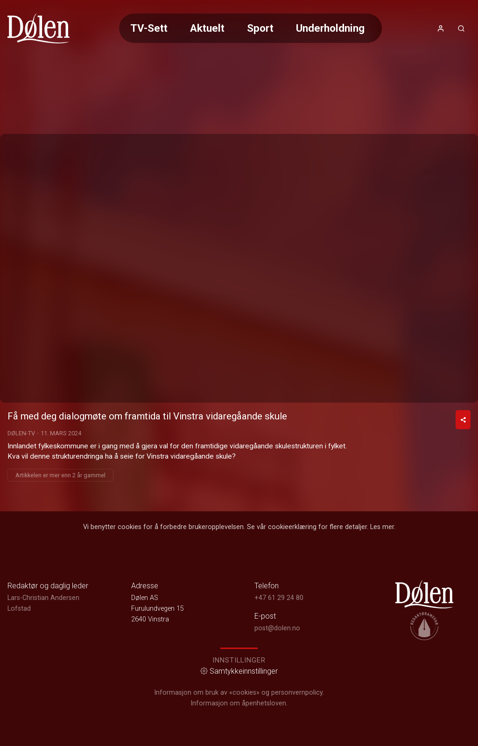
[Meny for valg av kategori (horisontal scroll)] (250, 28)
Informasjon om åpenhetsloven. (239, 703)
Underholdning (330, 28)
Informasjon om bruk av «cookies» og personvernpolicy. (239, 693)
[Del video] (463, 419)
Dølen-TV (21, 433)
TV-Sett (149, 28)
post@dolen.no (277, 628)
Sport (260, 28)
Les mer (382, 527)
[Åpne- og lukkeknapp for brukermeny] (440, 28)
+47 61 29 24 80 (278, 598)
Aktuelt (207, 28)
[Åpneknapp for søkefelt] (461, 28)
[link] (38, 28)
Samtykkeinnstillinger (239, 671)
